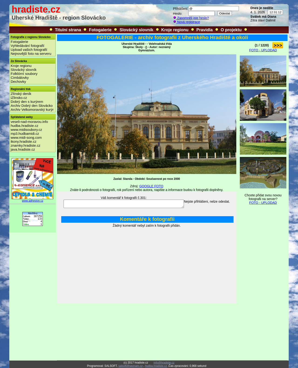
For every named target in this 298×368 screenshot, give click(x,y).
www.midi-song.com (26, 137)
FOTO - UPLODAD (263, 50)
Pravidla (204, 30)
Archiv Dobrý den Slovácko (32, 106)
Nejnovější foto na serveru (31, 54)
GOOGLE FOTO (151, 186)
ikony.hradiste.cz (24, 141)
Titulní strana (68, 30)
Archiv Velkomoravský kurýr (32, 109)
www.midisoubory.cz (26, 130)
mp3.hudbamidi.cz (25, 133)
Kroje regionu (175, 30)
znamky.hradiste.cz (25, 145)
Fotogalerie (100, 30)
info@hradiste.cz (164, 362)
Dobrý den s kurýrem (27, 102)
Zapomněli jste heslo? (191, 18)
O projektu (231, 30)
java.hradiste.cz (23, 149)
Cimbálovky (20, 78)
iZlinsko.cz (19, 98)
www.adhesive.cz (33, 199)
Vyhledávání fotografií (27, 46)
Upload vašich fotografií (29, 50)
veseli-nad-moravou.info (29, 122)
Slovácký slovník (136, 30)
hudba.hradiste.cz (24, 126)
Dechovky (18, 81)
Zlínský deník (21, 94)
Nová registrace (186, 22)
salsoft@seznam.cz (130, 366)
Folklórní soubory (24, 74)
